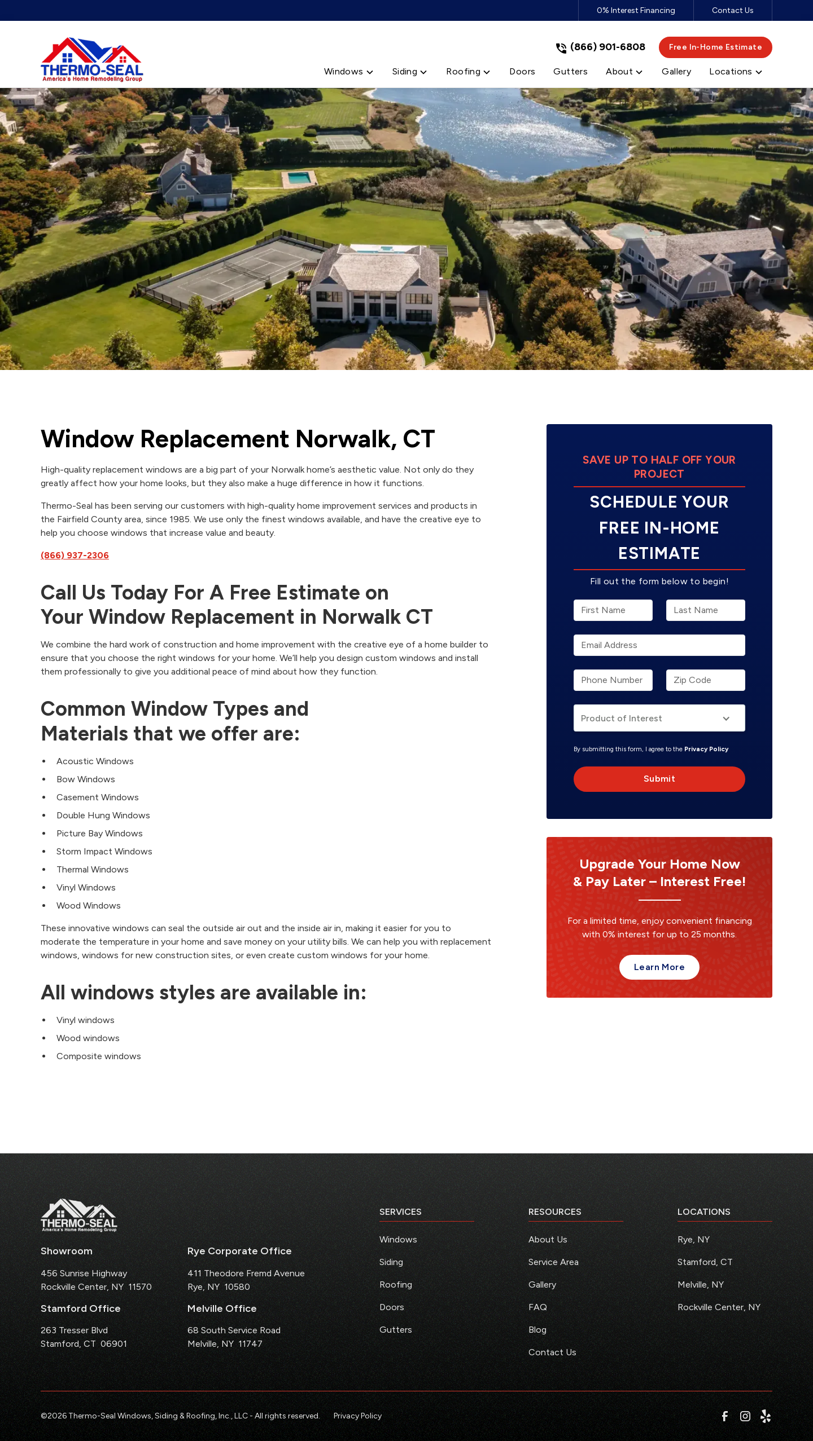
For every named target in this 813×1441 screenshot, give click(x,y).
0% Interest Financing (636, 10)
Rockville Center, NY (719, 1307)
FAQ (537, 1307)
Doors (391, 1307)
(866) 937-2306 (75, 555)
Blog (537, 1329)
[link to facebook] (725, 1416)
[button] (349, 74)
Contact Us (733, 10)
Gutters (395, 1329)
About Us (547, 1239)
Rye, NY (694, 1239)
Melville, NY (701, 1284)
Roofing (395, 1284)
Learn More (659, 967)
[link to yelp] (765, 1416)
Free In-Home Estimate (715, 47)
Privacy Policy (706, 749)
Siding (391, 1262)
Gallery (542, 1284)
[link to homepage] (92, 59)
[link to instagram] (745, 1416)
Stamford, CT (705, 1262)
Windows (398, 1239)
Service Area (553, 1262)
